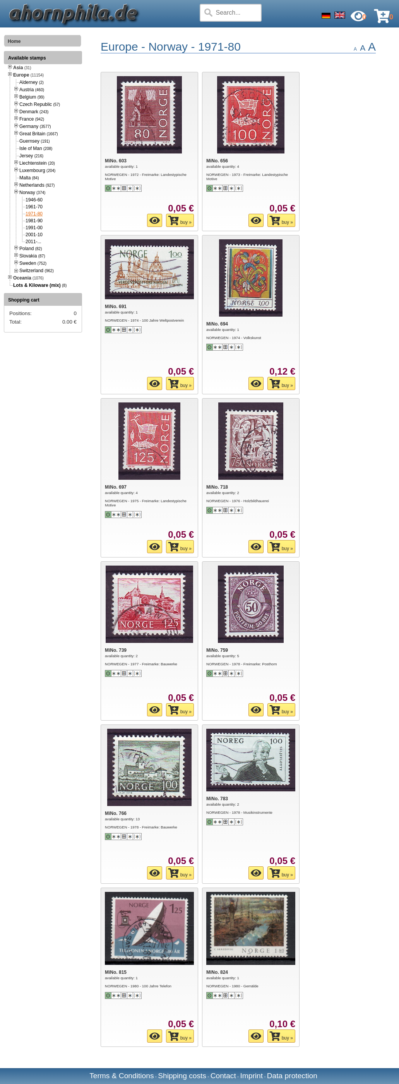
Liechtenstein (37, 163)
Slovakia (32, 256)
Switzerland (36, 270)
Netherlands (37, 185)
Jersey (31, 156)
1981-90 (34, 220)
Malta (29, 178)
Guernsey (34, 141)
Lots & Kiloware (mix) (37, 285)
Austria (31, 89)
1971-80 (34, 213)
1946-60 (34, 200)
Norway (32, 192)
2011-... (33, 241)
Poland (30, 248)
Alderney (31, 82)
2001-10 (34, 234)
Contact (223, 1076)
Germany (35, 126)
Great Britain (38, 133)
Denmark (33, 111)
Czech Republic (39, 104)
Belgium (31, 97)
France (31, 119)
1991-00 (34, 227)
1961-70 (34, 207)
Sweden (32, 263)
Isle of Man (35, 148)
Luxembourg (37, 170)
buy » (180, 220)
